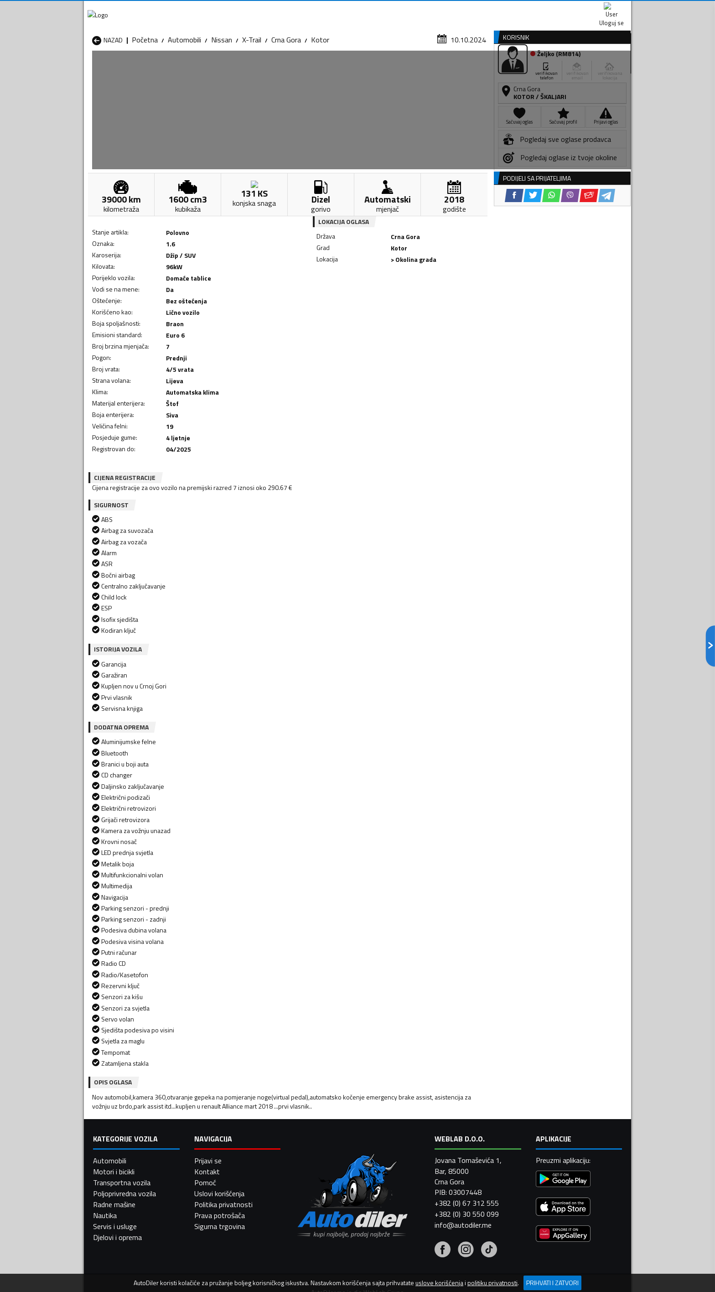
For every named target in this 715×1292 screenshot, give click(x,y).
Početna (145, 88)
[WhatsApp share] (382, 301)
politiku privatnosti (492, 1282)
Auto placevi (260, 70)
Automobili (184, 88)
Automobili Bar (213, 1103)
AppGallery (415, 9)
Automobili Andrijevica (126, 1103)
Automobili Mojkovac (420, 1125)
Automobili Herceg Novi (128, 1125)
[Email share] (420, 301)
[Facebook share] (345, 301)
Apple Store (357, 9)
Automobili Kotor (315, 1125)
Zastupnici (321, 70)
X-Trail (251, 88)
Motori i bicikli (114, 1269)
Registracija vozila (527, 70)
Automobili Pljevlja (416, 1135)
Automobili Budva (119, 1114)
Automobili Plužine (120, 1146)
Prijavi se (208, 1258)
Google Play (297, 9)
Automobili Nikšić (118, 1135)
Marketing (468, 9)
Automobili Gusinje (416, 1114)
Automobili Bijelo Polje (422, 1103)
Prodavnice (197, 70)
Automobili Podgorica (224, 1146)
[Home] (92, 70)
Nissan (221, 88)
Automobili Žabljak (317, 1157)
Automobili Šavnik (218, 1157)
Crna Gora (286, 88)
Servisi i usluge (449, 70)
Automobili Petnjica (220, 1135)
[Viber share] (401, 301)
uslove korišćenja (439, 1282)
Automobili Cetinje (218, 1114)
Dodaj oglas (601, 70)
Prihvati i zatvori (552, 1282)
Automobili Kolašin (219, 1125)
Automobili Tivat (413, 1146)
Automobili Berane (317, 1103)
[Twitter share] (364, 301)
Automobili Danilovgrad (325, 1114)
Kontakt (518, 9)
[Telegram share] (438, 301)
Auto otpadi (381, 70)
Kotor (320, 88)
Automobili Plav (313, 1135)
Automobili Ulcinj (117, 1157)
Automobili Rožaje (317, 1146)
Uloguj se (567, 9)
